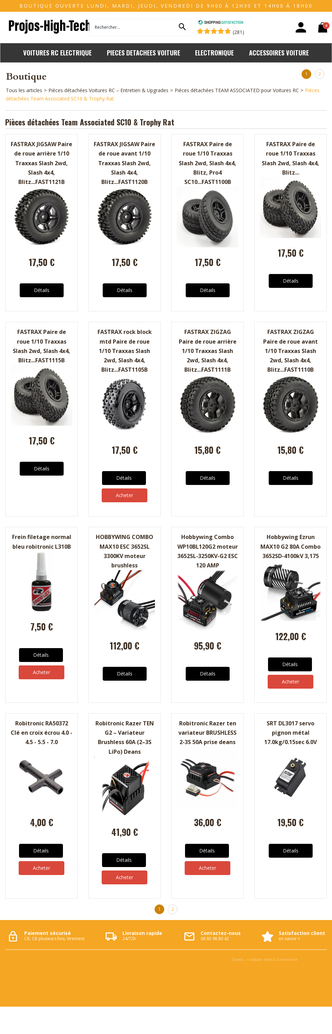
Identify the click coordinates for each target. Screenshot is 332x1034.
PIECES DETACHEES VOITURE (143, 52)
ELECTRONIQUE (214, 52)
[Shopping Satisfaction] (220, 23)
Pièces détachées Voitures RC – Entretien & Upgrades (108, 90)
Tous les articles (24, 90)
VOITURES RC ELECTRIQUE (57, 52)
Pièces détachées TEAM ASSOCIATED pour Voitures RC (237, 90)
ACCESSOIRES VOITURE (279, 52)
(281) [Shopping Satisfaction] (238, 32)
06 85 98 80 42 (215, 939)
